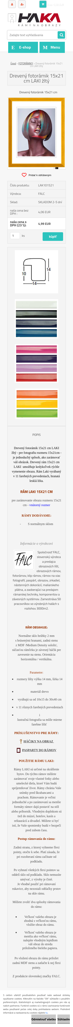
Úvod (13, 63)
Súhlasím (63, 1019)
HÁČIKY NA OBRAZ (39, 741)
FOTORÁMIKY (25, 63)
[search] (61, 35)
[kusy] (15, 235)
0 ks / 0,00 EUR (55, 5)
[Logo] (34, 19)
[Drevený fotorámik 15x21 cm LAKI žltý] (37, 99)
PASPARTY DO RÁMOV (39, 750)
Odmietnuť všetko (43, 1019)
